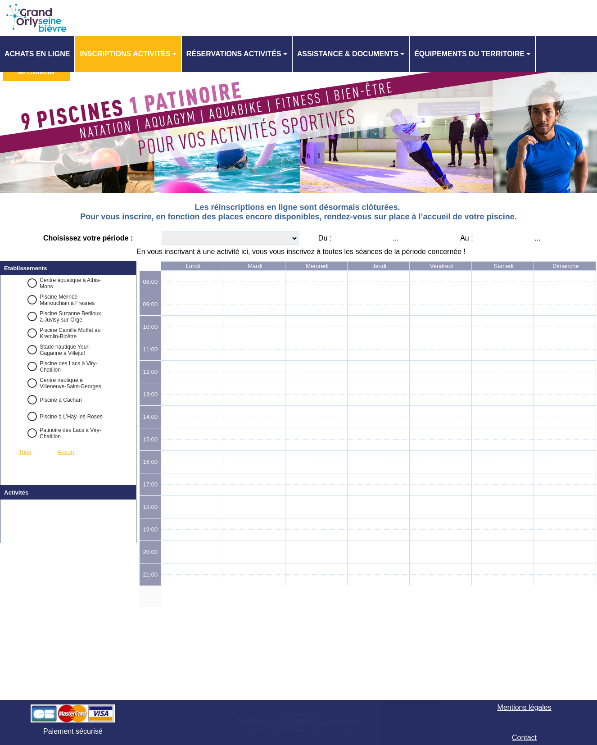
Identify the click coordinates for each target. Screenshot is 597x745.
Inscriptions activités (125, 54)
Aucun (66, 452)
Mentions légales (525, 707)
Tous (25, 452)
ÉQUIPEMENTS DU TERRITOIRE (469, 54)
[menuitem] (37, 54)
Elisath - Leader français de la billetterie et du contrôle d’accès (299, 720)
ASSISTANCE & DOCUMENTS (348, 54)
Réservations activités (233, 54)
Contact (524, 737)
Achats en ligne (37, 54)
